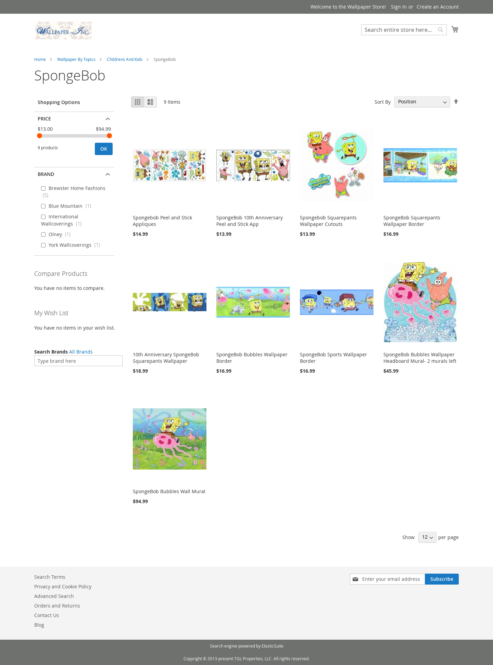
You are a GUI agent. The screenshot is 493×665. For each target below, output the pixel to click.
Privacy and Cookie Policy (62, 586)
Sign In (399, 6)
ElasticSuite (272, 646)
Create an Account (438, 6)
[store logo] (63, 30)
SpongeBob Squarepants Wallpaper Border (411, 220)
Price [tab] (44, 118)
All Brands (81, 351)
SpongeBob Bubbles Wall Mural (169, 491)
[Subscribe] (442, 579)
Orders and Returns (57, 605)
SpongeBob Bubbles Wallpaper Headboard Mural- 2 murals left (419, 357)
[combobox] (404, 29)
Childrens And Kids (124, 59)
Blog (39, 625)
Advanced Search (54, 596)
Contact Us (46, 615)
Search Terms (49, 577)
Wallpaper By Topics (76, 59)
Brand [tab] (46, 174)
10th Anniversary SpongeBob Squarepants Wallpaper (166, 357)
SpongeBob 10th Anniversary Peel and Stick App (249, 220)
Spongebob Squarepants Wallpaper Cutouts (328, 220)
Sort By (383, 101)
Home (40, 59)
